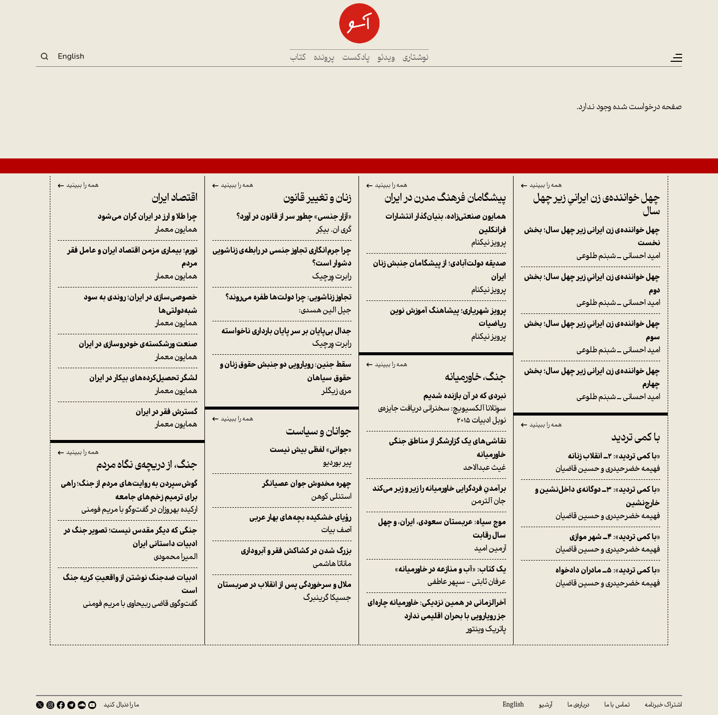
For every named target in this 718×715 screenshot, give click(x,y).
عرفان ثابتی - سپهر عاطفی (436, 576)
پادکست (356, 58)
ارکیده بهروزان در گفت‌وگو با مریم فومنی (127, 497)
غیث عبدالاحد (436, 454)
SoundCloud (82, 705)
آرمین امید (436, 535)
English (71, 56)
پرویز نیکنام (436, 230)
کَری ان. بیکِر (282, 223)
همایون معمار (127, 223)
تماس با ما (617, 705)
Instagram (50, 705)
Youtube (92, 705)
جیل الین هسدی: (282, 303)
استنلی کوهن (282, 490)
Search (44, 56)
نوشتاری (415, 58)
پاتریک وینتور (436, 616)
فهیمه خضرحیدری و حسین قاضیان (591, 462)
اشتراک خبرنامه (663, 705)
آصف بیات (282, 524)
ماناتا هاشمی (282, 557)
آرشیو (545, 705)
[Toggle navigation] (675, 57)
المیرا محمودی (127, 544)
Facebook (61, 705)
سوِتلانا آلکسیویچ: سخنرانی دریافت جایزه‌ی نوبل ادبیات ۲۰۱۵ (436, 408)
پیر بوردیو (282, 456)
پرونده (324, 58)
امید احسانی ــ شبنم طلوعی (591, 243)
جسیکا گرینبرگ (282, 591)
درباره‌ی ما (578, 705)
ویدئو (386, 58)
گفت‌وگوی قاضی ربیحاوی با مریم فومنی (127, 591)
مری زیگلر (282, 378)
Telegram (71, 705)
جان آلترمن (436, 495)
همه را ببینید (546, 186)
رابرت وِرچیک (282, 264)
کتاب (298, 58)
